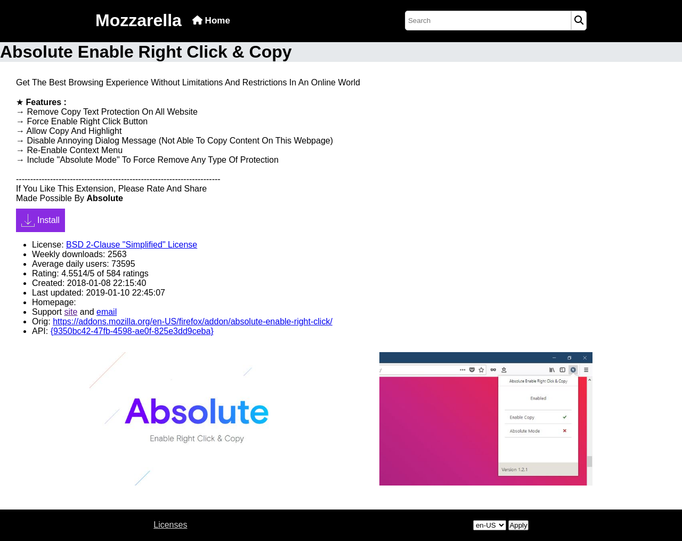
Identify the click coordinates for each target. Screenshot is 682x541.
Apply (518, 525)
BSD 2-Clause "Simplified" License (131, 244)
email (106, 311)
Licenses (170, 524)
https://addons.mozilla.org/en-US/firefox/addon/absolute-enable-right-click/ (192, 321)
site (70, 311)
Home (211, 20)
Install (40, 220)
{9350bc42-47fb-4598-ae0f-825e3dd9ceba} (132, 331)
